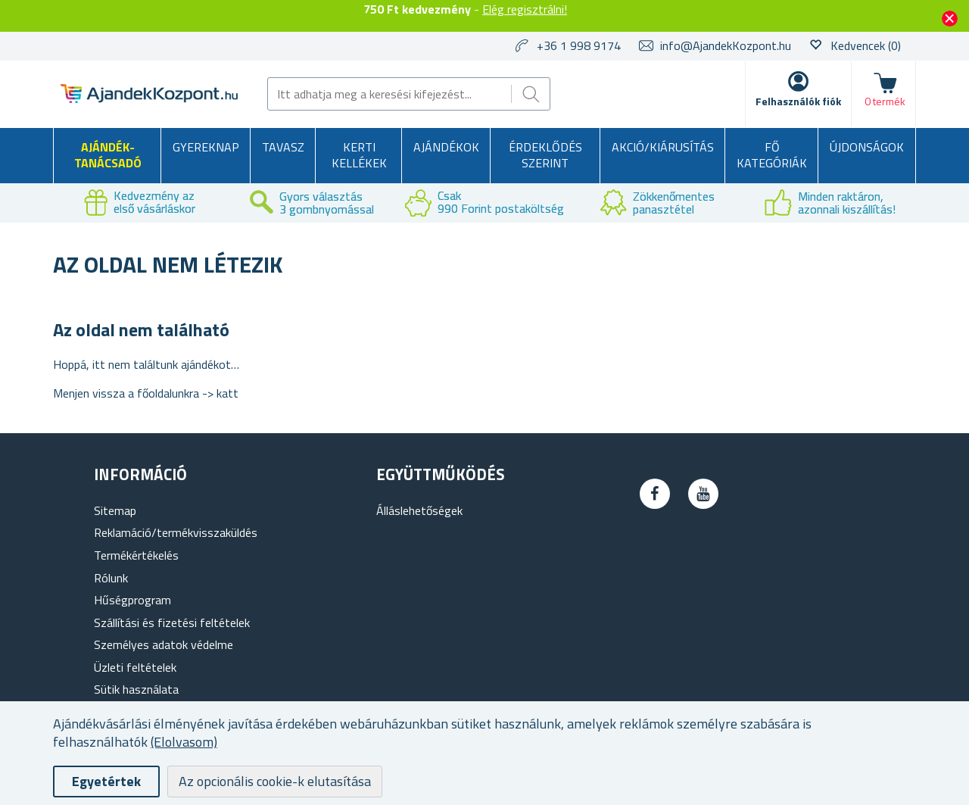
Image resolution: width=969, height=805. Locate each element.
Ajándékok (446, 147)
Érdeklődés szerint (545, 155)
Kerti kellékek (359, 155)
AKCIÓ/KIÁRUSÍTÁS (663, 147)
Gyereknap (206, 147)
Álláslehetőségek (419, 510)
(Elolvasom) (184, 742)
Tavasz (283, 147)
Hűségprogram (132, 600)
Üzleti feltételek (135, 667)
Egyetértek (106, 781)
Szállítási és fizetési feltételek (172, 622)
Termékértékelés (136, 555)
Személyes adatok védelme (163, 644)
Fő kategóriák (772, 155)
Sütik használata (136, 689)
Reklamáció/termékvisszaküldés (175, 532)
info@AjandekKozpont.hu (725, 45)
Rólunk (111, 578)
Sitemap (115, 510)
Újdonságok (867, 147)
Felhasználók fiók (798, 101)
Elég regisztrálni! (524, 9)
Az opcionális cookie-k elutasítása (275, 781)
